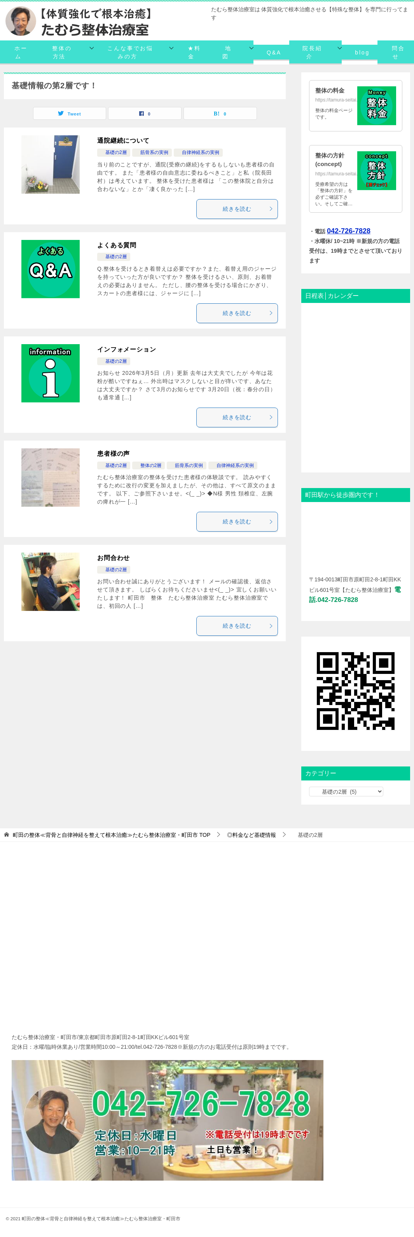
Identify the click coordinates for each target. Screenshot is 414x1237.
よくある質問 (116, 245)
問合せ (398, 52)
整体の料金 (330, 90)
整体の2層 (149, 465)
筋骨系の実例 (152, 152)
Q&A (274, 52)
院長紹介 (312, 52)
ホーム (21, 52)
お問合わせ (113, 558)
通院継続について (123, 140)
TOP (111, 835)
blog (362, 52)
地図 (227, 52)
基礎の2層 (114, 152)
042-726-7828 (348, 231)
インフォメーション (126, 349)
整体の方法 (62, 52)
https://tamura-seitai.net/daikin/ (347, 100)
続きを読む (248, 209)
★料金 (194, 52)
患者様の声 (113, 453)
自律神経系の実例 (198, 152)
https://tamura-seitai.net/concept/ (349, 174)
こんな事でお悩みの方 (130, 52)
